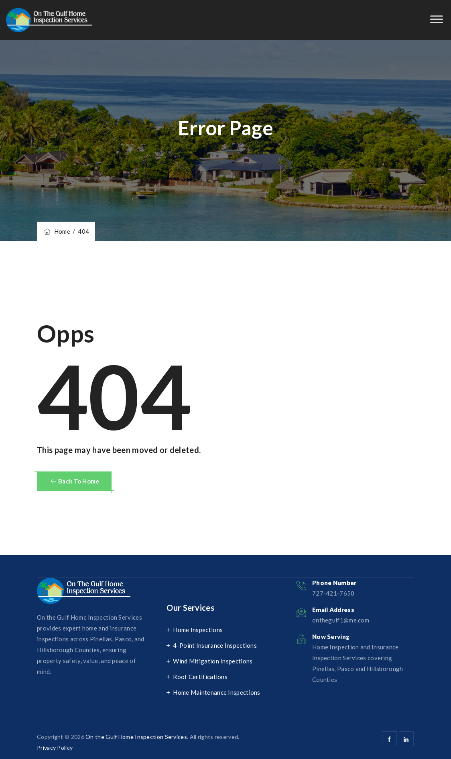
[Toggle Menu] (436, 19)
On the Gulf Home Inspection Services (136, 736)
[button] (74, 481)
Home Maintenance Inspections (216, 692)
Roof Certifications (200, 676)
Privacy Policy (55, 747)
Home (56, 231)
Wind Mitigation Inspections (212, 661)
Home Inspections (198, 629)
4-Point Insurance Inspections (215, 645)
